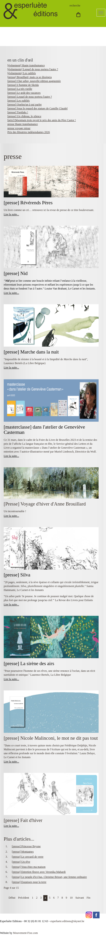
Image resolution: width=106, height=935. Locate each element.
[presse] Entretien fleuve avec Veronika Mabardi (39, 872)
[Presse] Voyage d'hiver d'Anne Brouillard (45, 504)
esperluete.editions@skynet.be (67, 921)
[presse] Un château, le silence (24, 116)
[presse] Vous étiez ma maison (29, 866)
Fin (88, 897)
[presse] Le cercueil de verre (28, 856)
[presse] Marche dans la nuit (31, 352)
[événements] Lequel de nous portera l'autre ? (32, 69)
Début (12, 897)
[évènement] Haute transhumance (26, 65)
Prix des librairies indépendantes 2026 (28, 132)
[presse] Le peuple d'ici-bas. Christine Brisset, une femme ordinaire (49, 877)
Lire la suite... (11, 214)
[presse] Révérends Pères (28, 202)
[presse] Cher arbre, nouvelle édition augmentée (34, 81)
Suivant (79, 897)
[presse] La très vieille (19, 89)
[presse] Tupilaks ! (17, 112)
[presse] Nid (16, 273)
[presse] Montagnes (23, 851)
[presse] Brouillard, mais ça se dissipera (29, 77)
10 (71, 897)
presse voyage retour (18, 128)
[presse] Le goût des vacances (24, 92)
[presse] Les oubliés (18, 100)
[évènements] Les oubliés (21, 73)
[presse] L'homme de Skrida (23, 85)
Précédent (23, 897)
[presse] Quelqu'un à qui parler (24, 104)
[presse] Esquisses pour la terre (29, 882)
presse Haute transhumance (22, 124)
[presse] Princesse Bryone (26, 846)
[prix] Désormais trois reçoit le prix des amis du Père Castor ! (41, 120)
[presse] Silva (17, 575)
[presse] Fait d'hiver (23, 820)
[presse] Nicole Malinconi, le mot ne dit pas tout (51, 738)
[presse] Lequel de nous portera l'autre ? (29, 96)
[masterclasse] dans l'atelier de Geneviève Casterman (44, 429)
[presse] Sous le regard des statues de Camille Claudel (37, 108)
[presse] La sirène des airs (29, 663)
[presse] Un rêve (21, 861)
